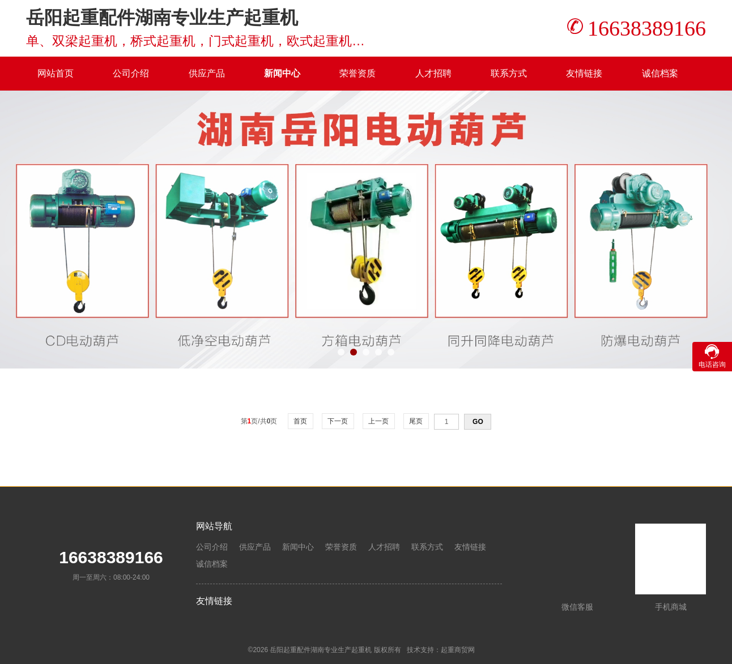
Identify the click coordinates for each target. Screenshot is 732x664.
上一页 (379, 421)
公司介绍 (131, 73)
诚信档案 (660, 73)
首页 (300, 421)
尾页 (416, 421)
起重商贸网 (458, 650)
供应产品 (207, 73)
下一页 (338, 421)
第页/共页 (259, 421)
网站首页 (55, 73)
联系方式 (509, 73)
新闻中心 (282, 73)
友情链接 (584, 73)
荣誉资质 (357, 73)
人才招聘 (433, 73)
